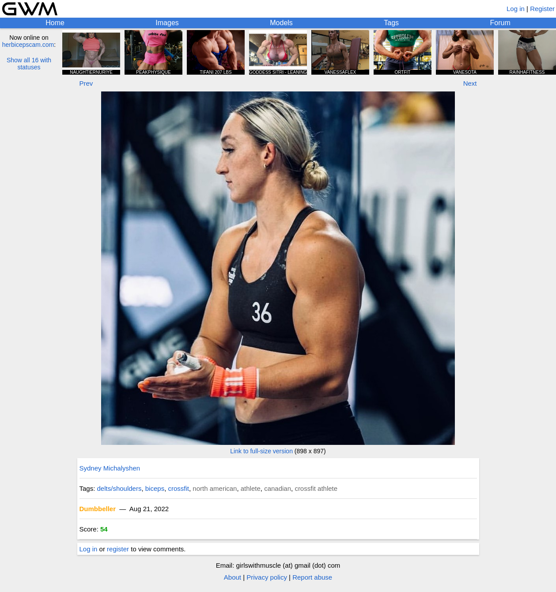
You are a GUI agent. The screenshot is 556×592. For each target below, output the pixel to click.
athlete (251, 488)
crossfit (178, 488)
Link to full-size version (261, 451)
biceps (154, 488)
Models (281, 23)
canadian (277, 488)
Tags (391, 23)
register (118, 549)
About (232, 577)
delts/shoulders (119, 488)
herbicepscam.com (28, 44)
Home (54, 23)
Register (542, 8)
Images (166, 23)
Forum (500, 23)
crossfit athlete (316, 488)
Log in (516, 8)
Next (470, 83)
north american (215, 488)
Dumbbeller (97, 508)
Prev (86, 83)
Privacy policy (266, 577)
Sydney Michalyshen (109, 468)
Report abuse (312, 577)
